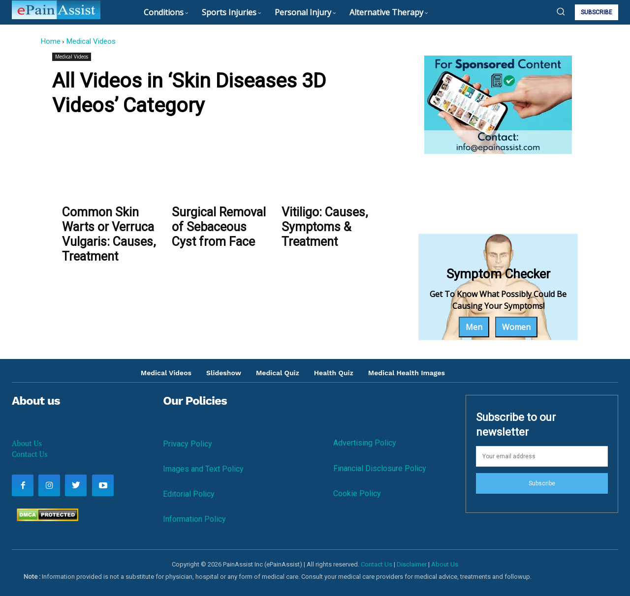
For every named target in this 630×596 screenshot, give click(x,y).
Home (50, 41)
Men (474, 327)
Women (516, 327)
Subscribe (542, 483)
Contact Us (29, 454)
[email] (542, 456)
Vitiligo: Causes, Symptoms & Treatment (325, 227)
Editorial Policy (189, 494)
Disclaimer (412, 564)
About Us (27, 443)
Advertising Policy (364, 442)
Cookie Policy (357, 493)
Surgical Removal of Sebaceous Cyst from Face (219, 227)
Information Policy (194, 519)
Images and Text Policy (203, 469)
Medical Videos (91, 41)
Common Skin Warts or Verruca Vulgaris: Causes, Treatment (109, 234)
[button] (560, 11)
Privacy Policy (187, 443)
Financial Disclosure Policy (379, 468)
